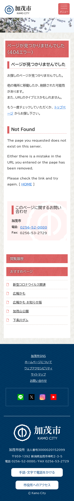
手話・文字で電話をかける (37, 472)
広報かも (19, 293)
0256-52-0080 (33, 227)
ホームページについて (38, 362)
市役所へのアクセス (37, 485)
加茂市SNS (38, 355)
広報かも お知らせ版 (27, 302)
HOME (26, 184)
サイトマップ (38, 374)
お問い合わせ (38, 380)
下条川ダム (20, 320)
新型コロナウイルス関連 (29, 284)
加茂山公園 (21, 311)
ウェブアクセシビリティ (38, 368)
